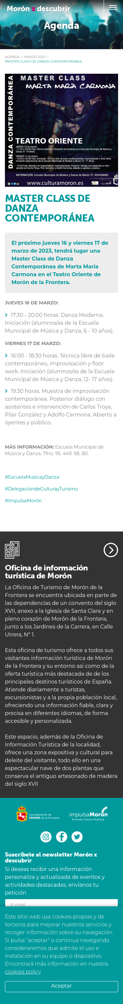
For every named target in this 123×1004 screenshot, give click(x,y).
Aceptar (61, 986)
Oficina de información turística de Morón (46, 571)
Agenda (12, 57)
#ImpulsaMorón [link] (23, 501)
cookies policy (23, 972)
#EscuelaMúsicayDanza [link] (32, 477)
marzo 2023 (35, 57)
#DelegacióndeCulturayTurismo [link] (41, 489)
